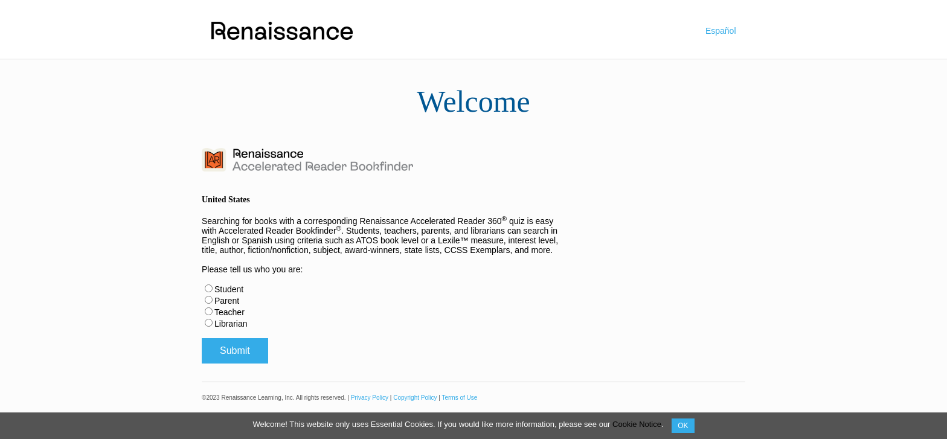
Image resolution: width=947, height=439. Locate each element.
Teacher (229, 312)
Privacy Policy (369, 397)
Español (720, 31)
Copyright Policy (415, 397)
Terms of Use (459, 397)
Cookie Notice (636, 424)
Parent (226, 301)
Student (228, 289)
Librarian (230, 323)
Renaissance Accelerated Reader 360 (433, 221)
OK (683, 425)
